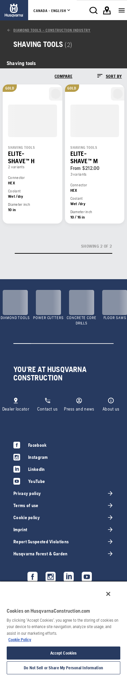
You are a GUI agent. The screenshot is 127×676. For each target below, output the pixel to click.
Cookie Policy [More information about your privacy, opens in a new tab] (19, 639)
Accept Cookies (63, 653)
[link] (14, 10)
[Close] (108, 594)
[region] (63, 628)
